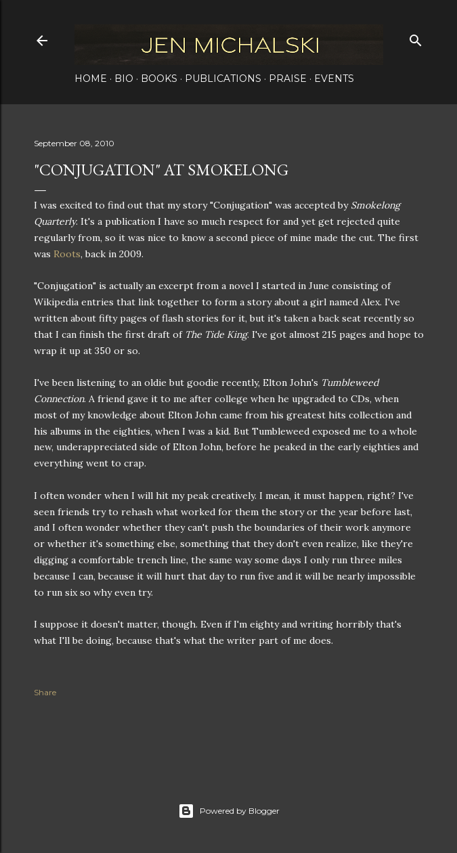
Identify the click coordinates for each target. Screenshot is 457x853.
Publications (223, 78)
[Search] (416, 37)
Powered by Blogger (229, 811)
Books (159, 78)
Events (334, 78)
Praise (288, 78)
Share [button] (45, 692)
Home (90, 78)
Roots (67, 254)
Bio (123, 78)
